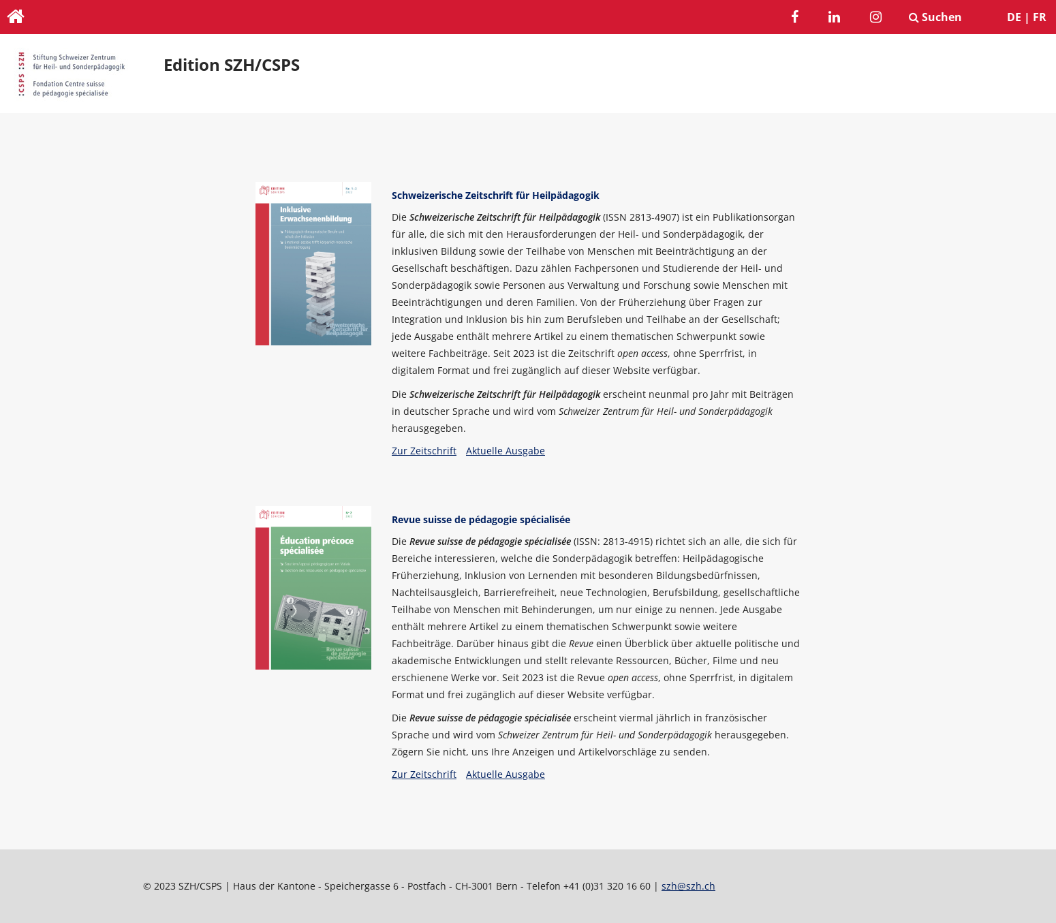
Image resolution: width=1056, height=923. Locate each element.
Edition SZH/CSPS (232, 64)
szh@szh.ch (688, 885)
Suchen (935, 17)
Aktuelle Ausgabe (505, 450)
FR (1039, 17)
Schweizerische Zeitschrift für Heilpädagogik (496, 195)
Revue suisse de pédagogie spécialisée (481, 519)
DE (1014, 17)
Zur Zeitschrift (424, 450)
